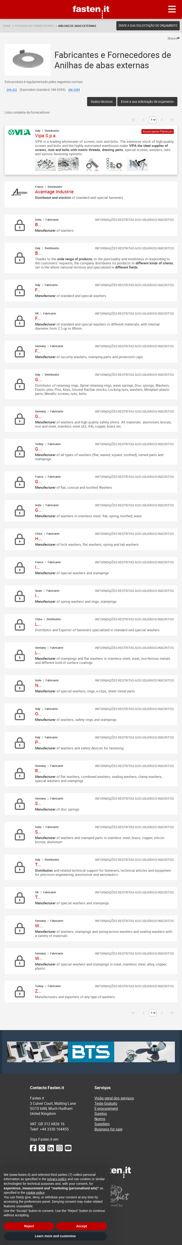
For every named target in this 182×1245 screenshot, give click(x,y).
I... (37, 567)
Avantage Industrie (54, 191)
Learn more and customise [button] (55, 1236)
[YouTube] (68, 1150)
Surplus (100, 1113)
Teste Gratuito (105, 1103)
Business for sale (108, 1129)
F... (38, 290)
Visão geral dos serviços (114, 1098)
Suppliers (102, 1123)
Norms (99, 1118)
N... (38, 685)
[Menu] (172, 9)
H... (38, 538)
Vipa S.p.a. (46, 135)
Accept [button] (81, 1226)
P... (38, 742)
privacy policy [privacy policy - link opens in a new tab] (57, 1179)
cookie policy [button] (35, 1192)
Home (7, 26)
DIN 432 (11, 90)
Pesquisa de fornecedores (34, 26)
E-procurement (106, 1108)
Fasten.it (91, 1)
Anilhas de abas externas (77, 26)
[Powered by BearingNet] (123, 1196)
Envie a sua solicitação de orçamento (148, 25)
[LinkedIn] (50, 1150)
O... (38, 714)
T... (38, 864)
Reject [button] (29, 1226)
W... (38, 925)
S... (38, 803)
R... (38, 771)
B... (38, 224)
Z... (38, 991)
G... (38, 379)
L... (38, 624)
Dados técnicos (102, 101)
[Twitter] (42, 1150)
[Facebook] (33, 1150)
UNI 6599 (74, 90)
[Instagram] (59, 1150)
